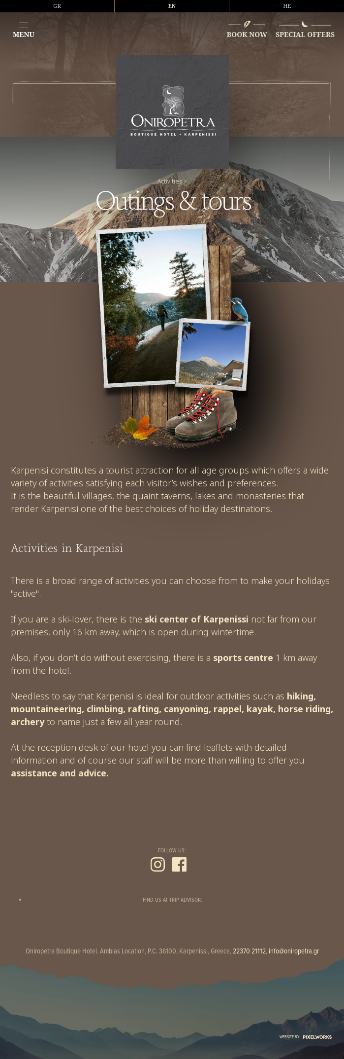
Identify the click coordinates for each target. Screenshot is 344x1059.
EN (172, 6)
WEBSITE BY (306, 1037)
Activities (169, 181)
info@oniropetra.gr (294, 951)
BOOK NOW (247, 34)
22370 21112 (249, 951)
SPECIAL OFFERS (305, 34)
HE (287, 6)
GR (57, 6)
